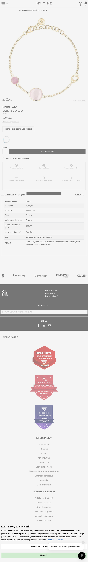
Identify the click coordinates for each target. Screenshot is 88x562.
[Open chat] (82, 556)
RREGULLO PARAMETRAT (44, 546)
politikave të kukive (55, 540)
